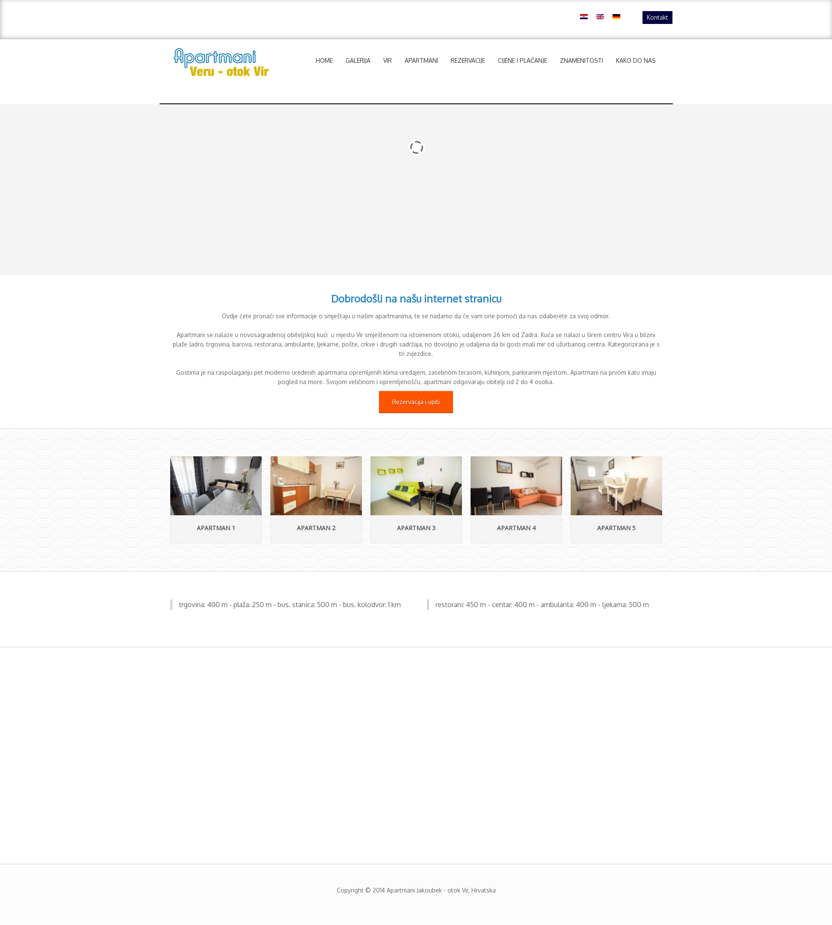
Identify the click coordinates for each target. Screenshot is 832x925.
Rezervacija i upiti (416, 401)
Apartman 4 (516, 528)
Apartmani (421, 60)
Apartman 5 (616, 528)
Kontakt (657, 17)
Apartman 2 (316, 528)
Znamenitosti (581, 60)
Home (324, 60)
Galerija (358, 60)
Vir (387, 60)
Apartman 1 (216, 528)
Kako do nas (636, 60)
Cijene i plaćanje (522, 60)
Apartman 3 (416, 528)
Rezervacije (468, 60)
